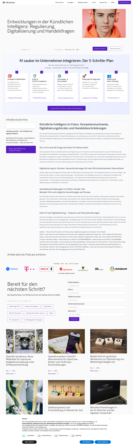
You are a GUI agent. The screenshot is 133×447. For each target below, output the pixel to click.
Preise (94, 2)
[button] (109, 418)
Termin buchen (115, 48)
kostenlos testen (100, 48)
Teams (51, 313)
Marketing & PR (14, 306)
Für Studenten (14, 320)
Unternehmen (59, 2)
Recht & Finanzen (15, 313)
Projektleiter (47, 306)
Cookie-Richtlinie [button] (81, 423)
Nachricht (72, 311)
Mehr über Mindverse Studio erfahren (17, 149)
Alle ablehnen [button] (87, 442)
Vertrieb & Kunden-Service (35, 313)
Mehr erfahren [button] (29, 442)
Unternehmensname (76, 304)
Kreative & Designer (32, 306)
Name (70, 289)
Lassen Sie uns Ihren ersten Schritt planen (67, 108)
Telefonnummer (74, 296)
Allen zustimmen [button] (103, 442)
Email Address (73, 282)
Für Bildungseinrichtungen (33, 320)
